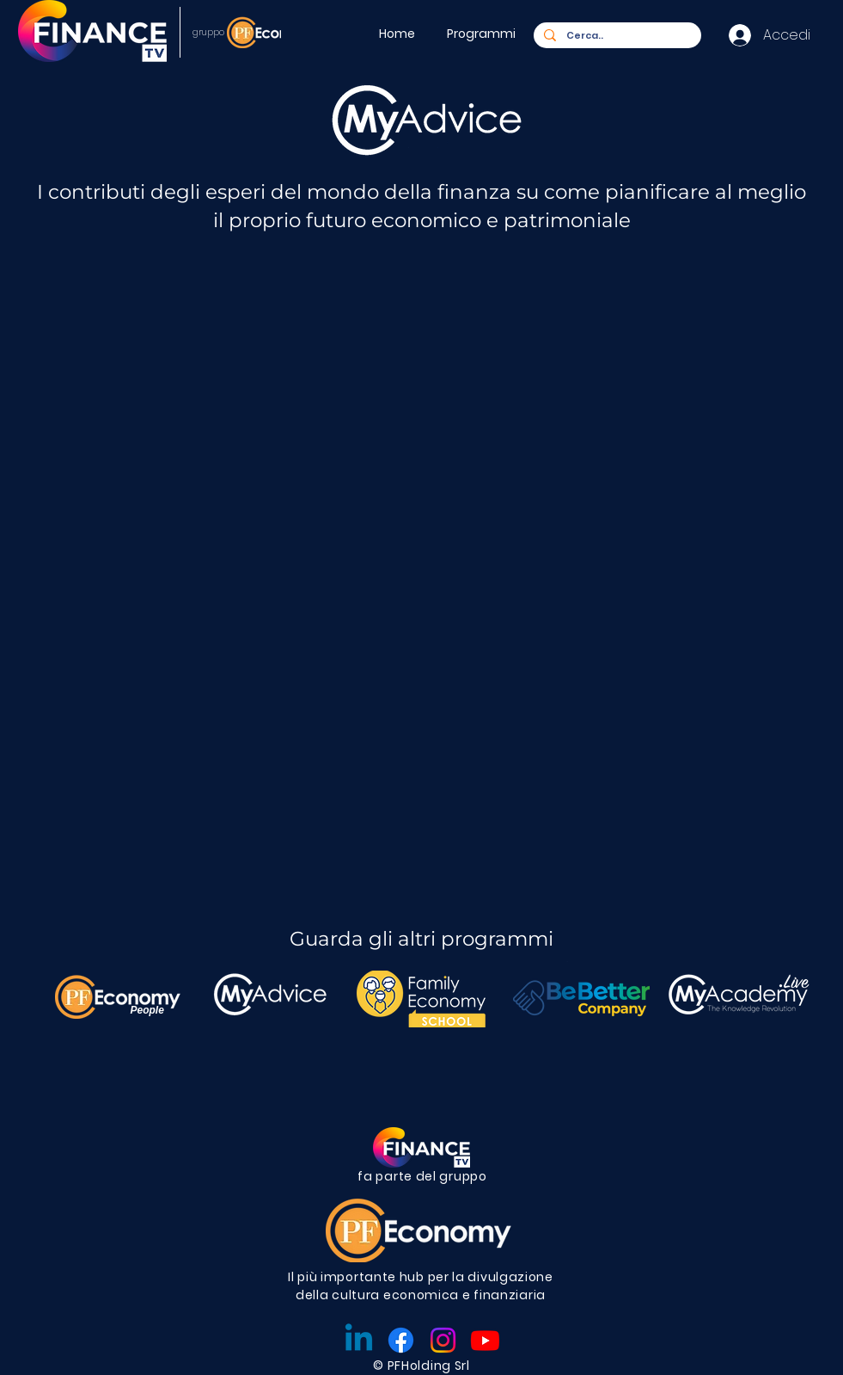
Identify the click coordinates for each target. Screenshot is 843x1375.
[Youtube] (485, 1340)
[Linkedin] (359, 1340)
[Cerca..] (615, 35)
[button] (484, 33)
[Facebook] (401, 1340)
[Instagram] (443, 1340)
